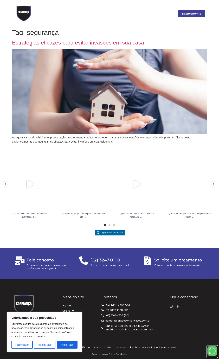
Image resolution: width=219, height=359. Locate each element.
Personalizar (22, 344)
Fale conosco (40, 260)
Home (52, 13)
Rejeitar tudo (44, 344)
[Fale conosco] (19, 260)
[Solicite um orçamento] (147, 260)
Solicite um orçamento (178, 260)
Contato (165, 13)
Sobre (69, 13)
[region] (44, 332)
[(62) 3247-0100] (83, 260)
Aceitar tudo (67, 344)
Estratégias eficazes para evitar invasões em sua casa (78, 43)
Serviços (88, 13)
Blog (105, 13)
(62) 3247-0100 (105, 260)
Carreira (145, 13)
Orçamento (124, 13)
